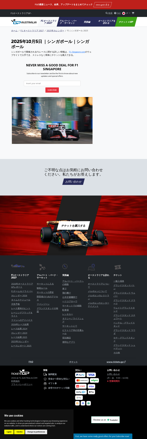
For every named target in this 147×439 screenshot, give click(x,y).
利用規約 (15, 381)
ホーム (14, 30)
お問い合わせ (73, 181)
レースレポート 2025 (21, 345)
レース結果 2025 (19, 337)
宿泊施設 (66, 337)
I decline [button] (19, 432)
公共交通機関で (69, 297)
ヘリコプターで (69, 301)
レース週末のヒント (20, 308)
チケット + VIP (126, 21)
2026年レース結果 (20, 324)
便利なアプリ (68, 342)
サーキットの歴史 (45, 292)
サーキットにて (69, 326)
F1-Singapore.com (77, 51)
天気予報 (15, 304)
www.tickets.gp (116, 361)
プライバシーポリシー (21, 384)
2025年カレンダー (55, 30)
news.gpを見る (102, 4)
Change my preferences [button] (36, 432)
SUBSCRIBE (52, 90)
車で (64, 288)
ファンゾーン (43, 304)
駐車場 (65, 310)
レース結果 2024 (19, 328)
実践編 (87, 21)
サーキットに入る (45, 283)
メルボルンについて (97, 291)
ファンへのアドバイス (21, 320)
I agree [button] (8, 432)
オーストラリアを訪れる (107, 21)
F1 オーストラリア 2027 (48, 21)
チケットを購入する (73, 225)
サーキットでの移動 (71, 305)
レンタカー (67, 314)
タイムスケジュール (20, 299)
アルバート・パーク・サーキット (68, 21)
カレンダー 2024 (19, 333)
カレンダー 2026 (19, 295)
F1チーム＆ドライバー (22, 291)
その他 (116, 352)
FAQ (31, 361)
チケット (73, 361)
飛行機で (66, 293)
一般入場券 (118, 281)
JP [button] (125, 13)
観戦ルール (42, 288)
